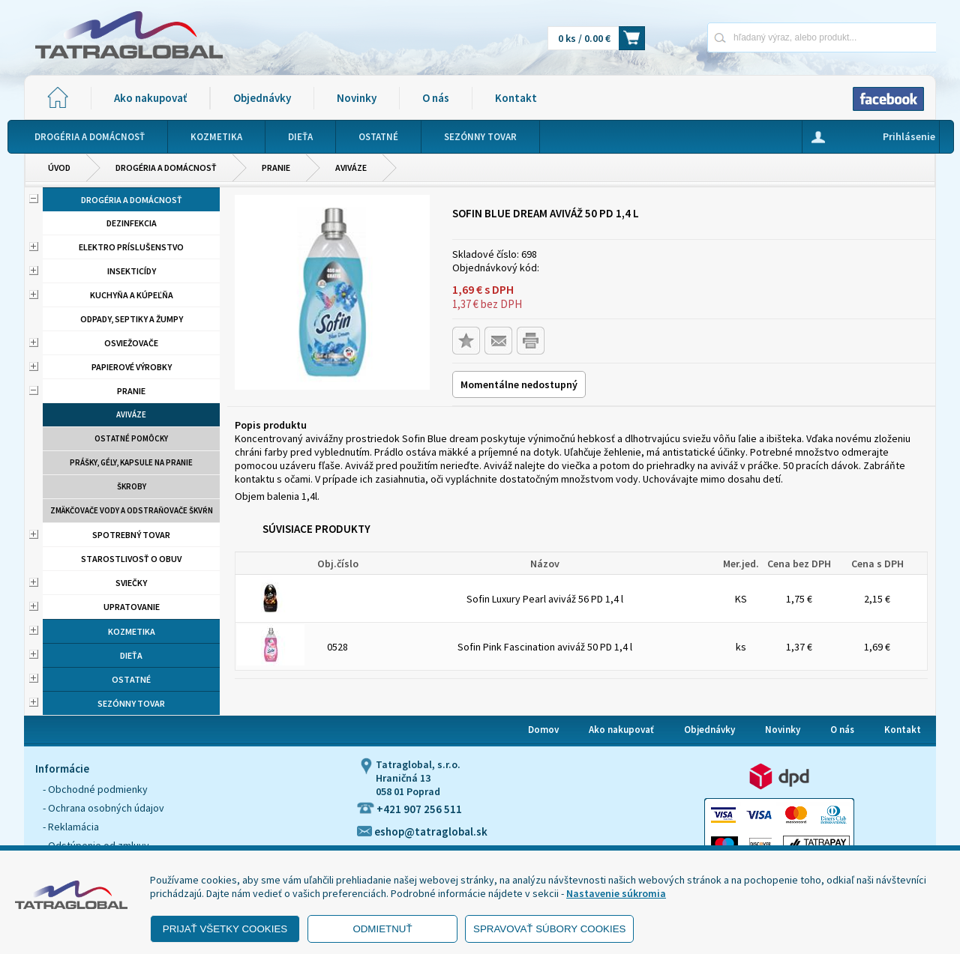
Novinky (356, 98)
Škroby (131, 486)
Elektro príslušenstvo (131, 247)
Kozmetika (131, 631)
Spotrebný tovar (131, 534)
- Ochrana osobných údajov (103, 808)
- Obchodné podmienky (95, 789)
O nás (435, 98)
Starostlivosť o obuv (131, 558)
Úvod (59, 167)
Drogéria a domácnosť (166, 167)
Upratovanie (132, 606)
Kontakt (516, 98)
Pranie (276, 167)
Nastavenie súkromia (616, 893)
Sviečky (131, 582)
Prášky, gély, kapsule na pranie (131, 462)
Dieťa (131, 655)
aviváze (351, 167)
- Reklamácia (71, 826)
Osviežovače (131, 342)
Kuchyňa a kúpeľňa (131, 295)
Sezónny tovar (131, 703)
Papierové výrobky (132, 366)
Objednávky (262, 98)
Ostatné (131, 679)
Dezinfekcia (131, 223)
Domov (543, 729)
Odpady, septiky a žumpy (131, 318)
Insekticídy (131, 271)
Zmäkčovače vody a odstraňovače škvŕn (131, 510)
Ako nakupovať (150, 98)
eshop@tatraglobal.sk (422, 831)
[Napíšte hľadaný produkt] (769, 37)
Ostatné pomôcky (131, 438)
